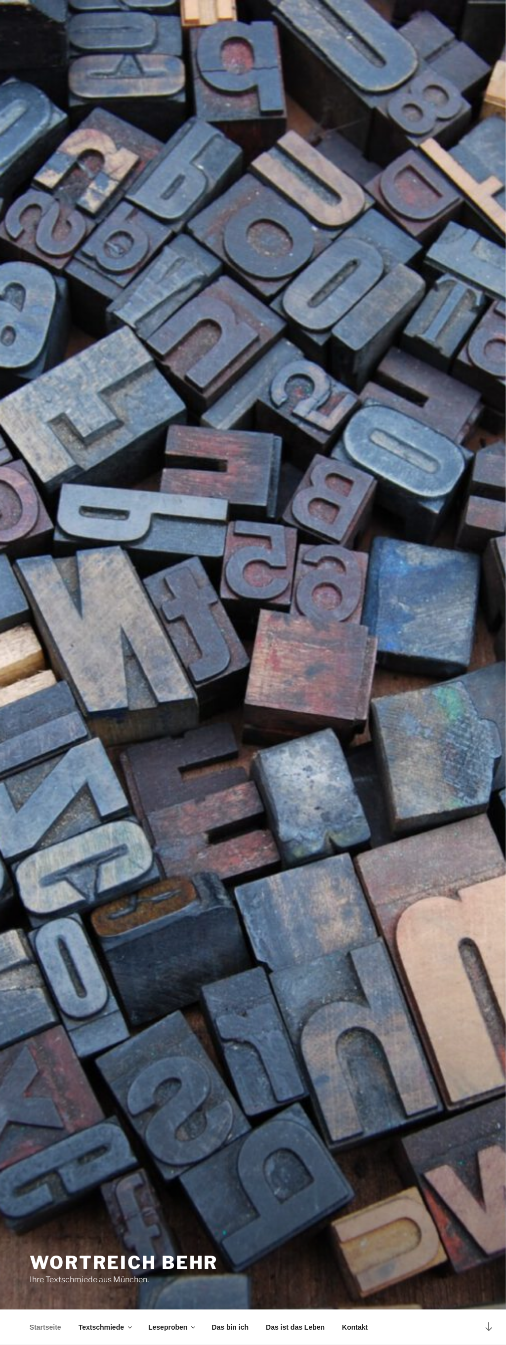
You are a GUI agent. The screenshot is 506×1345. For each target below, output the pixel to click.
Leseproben (172, 1327)
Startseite (45, 1327)
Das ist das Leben (295, 1327)
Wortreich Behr (124, 1262)
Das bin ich (230, 1327)
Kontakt (355, 1327)
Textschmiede (106, 1327)
